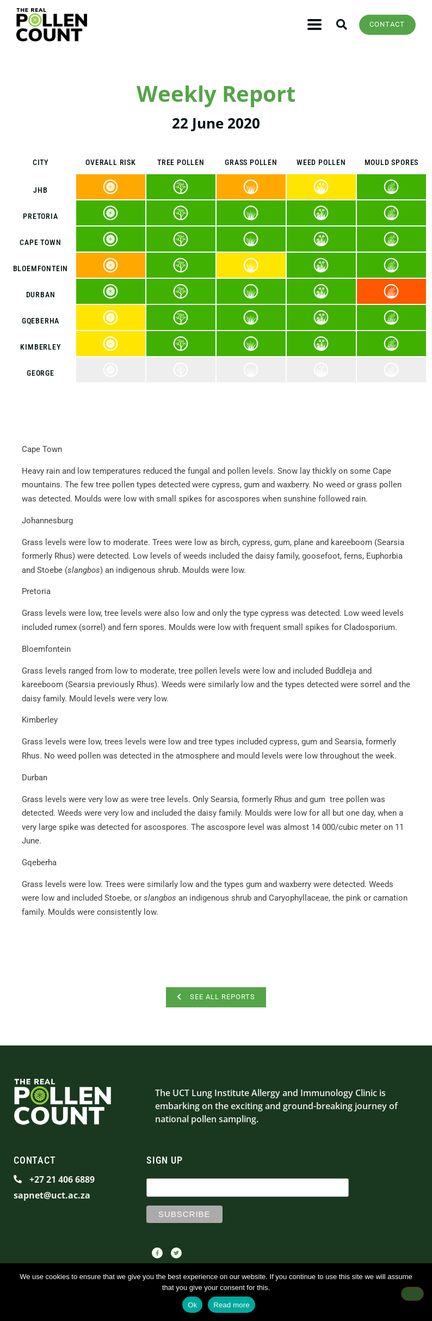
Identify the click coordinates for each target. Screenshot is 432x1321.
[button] (315, 25)
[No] (412, 1294)
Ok (192, 1305)
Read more (231, 1305)
